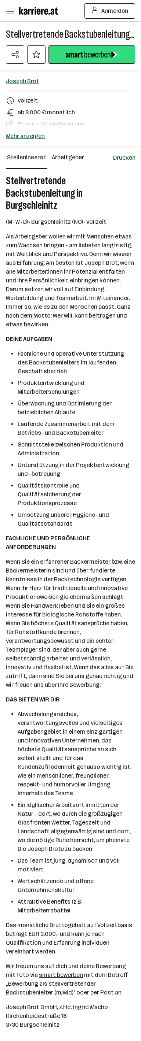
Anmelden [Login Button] (110, 11)
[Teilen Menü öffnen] (15, 54)
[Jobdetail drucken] (124, 158)
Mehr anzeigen (25, 136)
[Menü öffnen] (9, 11)
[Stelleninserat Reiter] (26, 158)
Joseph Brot (22, 81)
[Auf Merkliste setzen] (36, 54)
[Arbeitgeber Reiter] (69, 158)
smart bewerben (61, 974)
